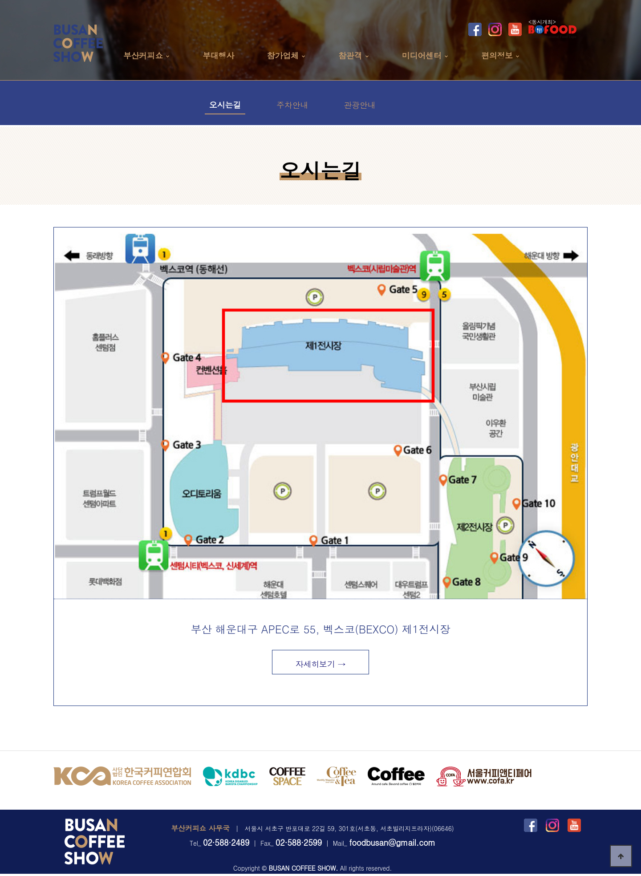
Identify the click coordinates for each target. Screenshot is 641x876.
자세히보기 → (321, 663)
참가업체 (283, 55)
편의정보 (497, 55)
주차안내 (292, 104)
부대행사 (218, 55)
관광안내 (359, 104)
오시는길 (225, 104)
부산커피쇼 (143, 55)
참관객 (350, 55)
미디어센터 (422, 55)
